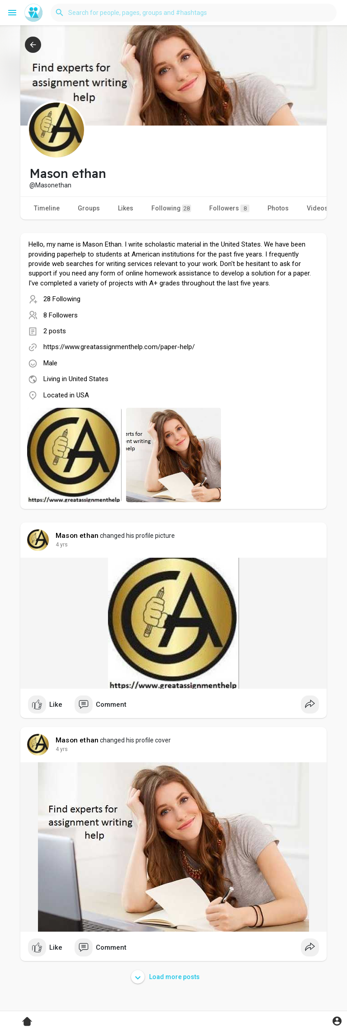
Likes (125, 208)
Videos (317, 208)
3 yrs (62, 544)
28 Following (61, 299)
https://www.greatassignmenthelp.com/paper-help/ (119, 347)
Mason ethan (77, 536)
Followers (229, 208)
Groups (89, 208)
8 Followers (60, 315)
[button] (194, 13)
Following (171, 208)
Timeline (47, 208)
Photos (278, 208)
